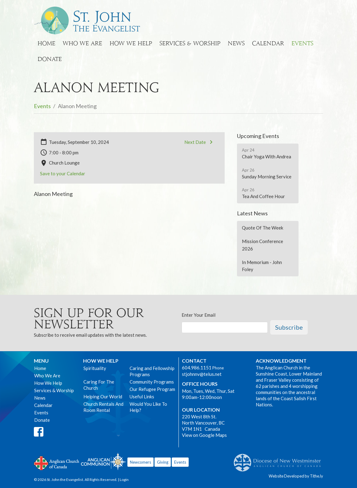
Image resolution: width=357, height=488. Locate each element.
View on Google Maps (204, 435)
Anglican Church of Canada (57, 462)
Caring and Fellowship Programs (152, 371)
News (236, 43)
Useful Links (142, 396)
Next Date (199, 142)
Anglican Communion (103, 461)
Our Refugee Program (152, 389)
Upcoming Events (258, 135)
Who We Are (82, 43)
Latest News (252, 213)
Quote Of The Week (262, 227)
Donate (50, 59)
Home (46, 43)
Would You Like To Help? (148, 407)
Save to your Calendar (62, 173)
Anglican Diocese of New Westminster (279, 460)
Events (302, 43)
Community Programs (152, 381)
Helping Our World (102, 396)
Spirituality (94, 368)
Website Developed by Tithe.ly (296, 476)
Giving (162, 462)
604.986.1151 (196, 367)
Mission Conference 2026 (262, 244)
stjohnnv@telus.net (202, 374)
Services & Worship (189, 43)
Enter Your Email (198, 315)
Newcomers (140, 462)
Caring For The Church (98, 385)
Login (124, 479)
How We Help (131, 43)
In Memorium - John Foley (262, 265)
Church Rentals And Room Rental (103, 407)
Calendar (268, 43)
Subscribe (289, 327)
